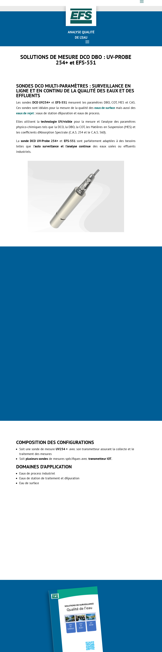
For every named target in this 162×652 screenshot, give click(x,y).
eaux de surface (104, 108)
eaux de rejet (25, 113)
